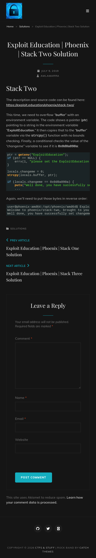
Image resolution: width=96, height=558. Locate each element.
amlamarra (50, 75)
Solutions (24, 26)
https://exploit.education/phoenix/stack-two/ (40, 105)
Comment (23, 338)
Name (21, 398)
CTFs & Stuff (45, 547)
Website (21, 440)
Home (10, 26)
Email (20, 419)
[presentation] (46, 464)
